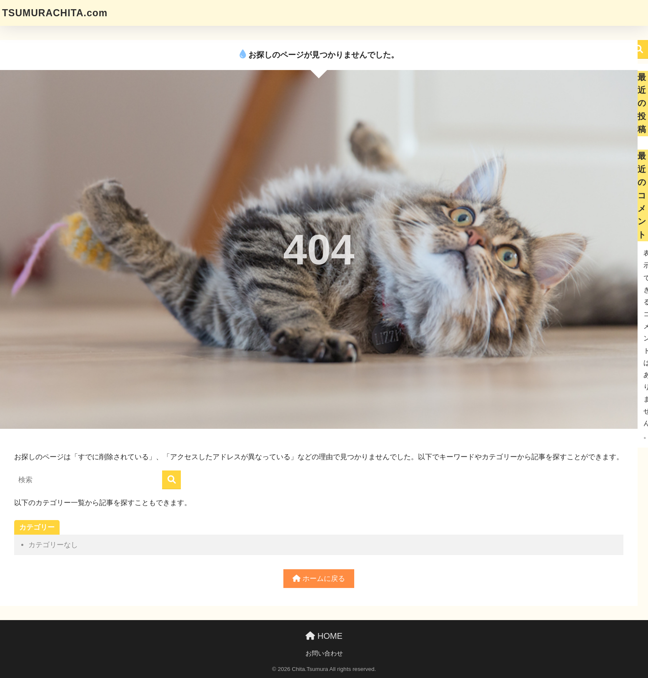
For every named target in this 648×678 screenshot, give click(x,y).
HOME (324, 635)
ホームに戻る (319, 579)
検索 (638, 49)
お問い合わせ (324, 653)
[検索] (171, 479)
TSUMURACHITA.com (55, 13)
